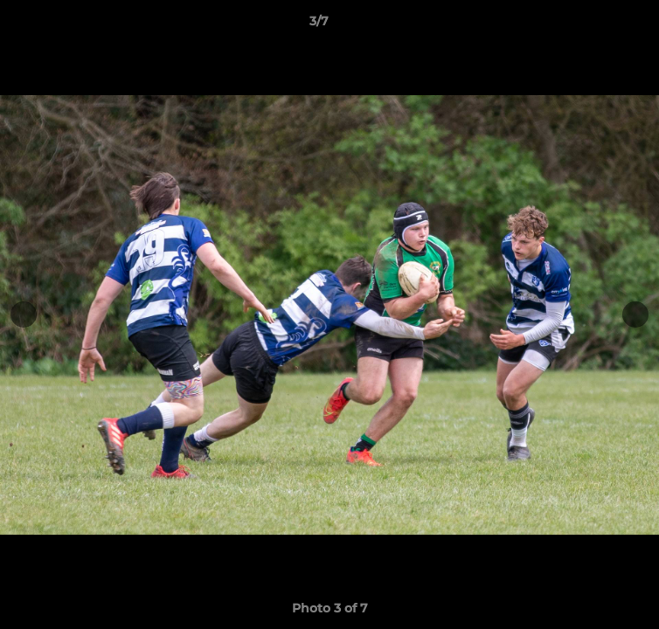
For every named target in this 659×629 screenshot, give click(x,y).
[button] (596, 25)
